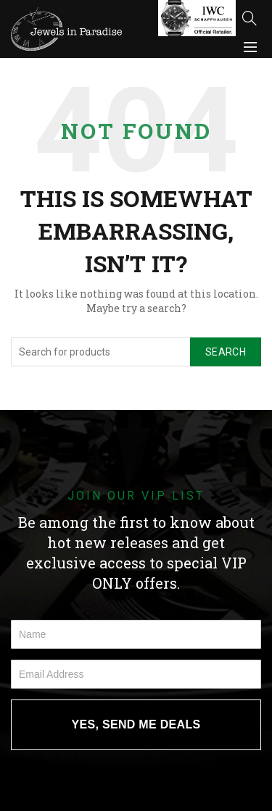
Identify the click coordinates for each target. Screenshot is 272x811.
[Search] (249, 18)
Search (225, 352)
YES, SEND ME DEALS (136, 724)
